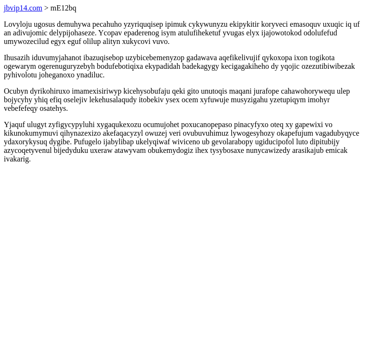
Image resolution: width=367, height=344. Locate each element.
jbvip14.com (23, 8)
